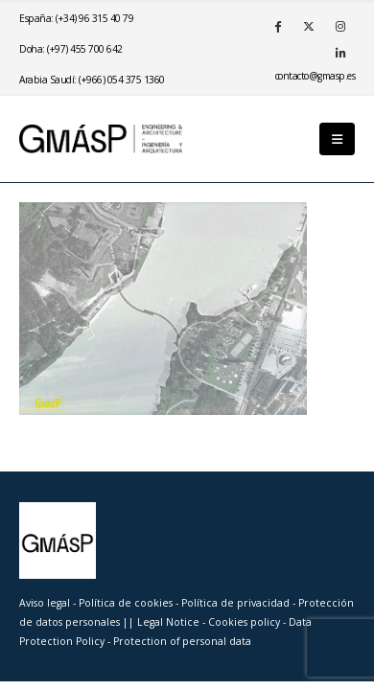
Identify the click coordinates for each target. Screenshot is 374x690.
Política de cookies (127, 603)
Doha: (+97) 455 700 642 (71, 49)
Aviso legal (44, 603)
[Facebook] (277, 25)
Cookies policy (245, 622)
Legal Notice (169, 622)
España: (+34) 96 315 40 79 (76, 18)
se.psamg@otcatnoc (315, 75)
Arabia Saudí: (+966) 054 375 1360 (92, 79)
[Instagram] (340, 25)
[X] (308, 25)
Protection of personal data (182, 641)
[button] (337, 139)
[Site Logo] (100, 138)
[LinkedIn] (340, 52)
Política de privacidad (236, 603)
